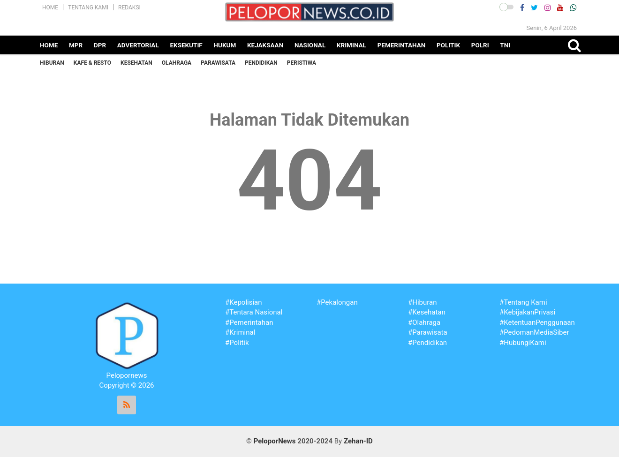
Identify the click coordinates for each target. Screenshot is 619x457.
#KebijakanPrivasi (527, 312)
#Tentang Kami (523, 302)
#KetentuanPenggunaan (537, 322)
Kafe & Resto (92, 63)
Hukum (224, 45)
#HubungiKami (522, 342)
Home (50, 7)
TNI (505, 45)
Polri (480, 45)
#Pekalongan (337, 302)
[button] (506, 7)
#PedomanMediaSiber (534, 332)
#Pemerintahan (249, 322)
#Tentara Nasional (253, 312)
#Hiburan (422, 302)
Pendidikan (261, 63)
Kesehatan (136, 63)
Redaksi (129, 7)
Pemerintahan (401, 45)
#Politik (237, 342)
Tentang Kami (88, 7)
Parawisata (218, 63)
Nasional (309, 45)
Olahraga (176, 63)
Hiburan (52, 63)
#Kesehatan (426, 312)
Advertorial (138, 45)
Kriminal (351, 45)
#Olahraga (424, 322)
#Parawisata (427, 332)
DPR (100, 45)
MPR (76, 45)
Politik (448, 45)
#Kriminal (240, 332)
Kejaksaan (265, 45)
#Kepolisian (243, 302)
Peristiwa (301, 63)
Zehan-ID (358, 441)
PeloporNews (275, 441)
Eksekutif (186, 45)
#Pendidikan (427, 342)
